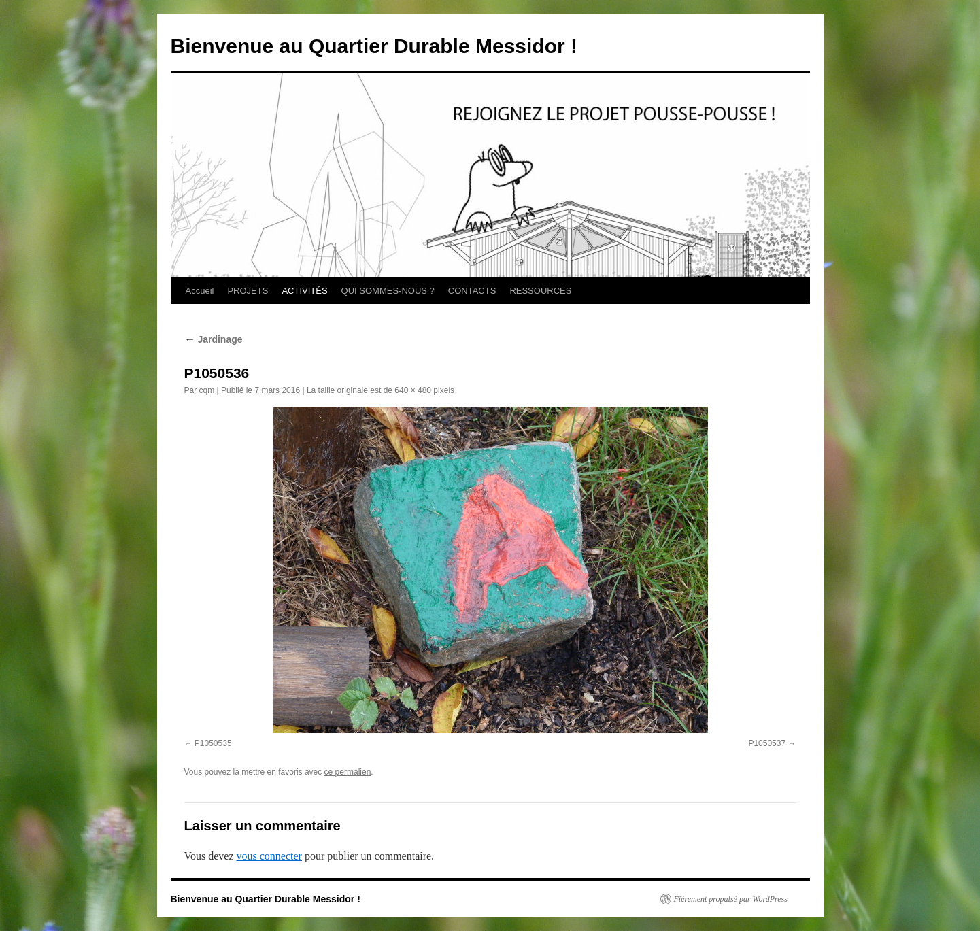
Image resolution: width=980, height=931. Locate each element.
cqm (207, 390)
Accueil (200, 291)
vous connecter (269, 856)
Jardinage (213, 339)
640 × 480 (412, 390)
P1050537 (766, 743)
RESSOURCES (540, 291)
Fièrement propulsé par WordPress (731, 899)
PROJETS (247, 291)
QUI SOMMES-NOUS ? (388, 291)
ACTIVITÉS (304, 291)
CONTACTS (472, 291)
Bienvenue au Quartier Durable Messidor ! (374, 46)
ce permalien (347, 772)
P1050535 (213, 743)
